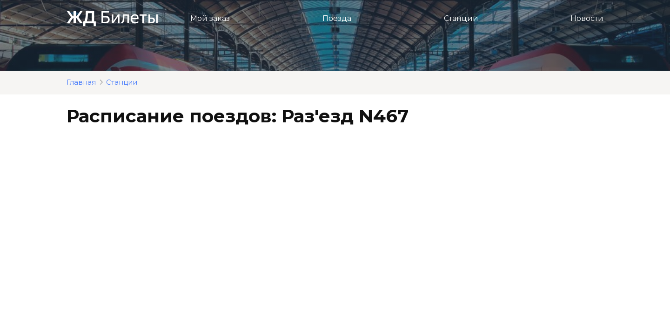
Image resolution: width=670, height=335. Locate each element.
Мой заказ (210, 18)
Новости (586, 18)
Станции (461, 18)
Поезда (336, 18)
